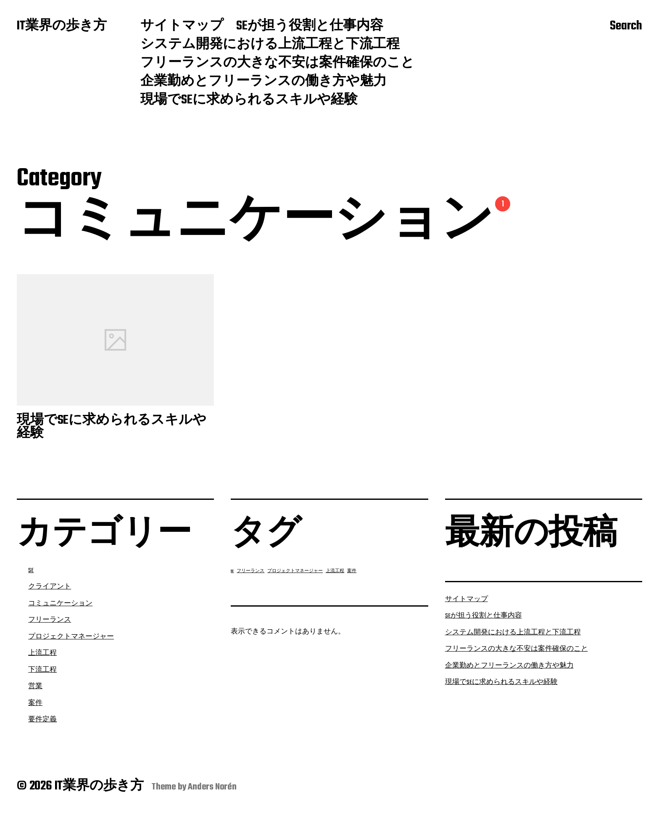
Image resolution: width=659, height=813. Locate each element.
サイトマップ (182, 26)
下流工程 (42, 670)
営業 (35, 686)
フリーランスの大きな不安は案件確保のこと (277, 63)
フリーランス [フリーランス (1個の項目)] (250, 571)
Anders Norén (212, 787)
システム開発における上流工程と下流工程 (270, 45)
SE (31, 570)
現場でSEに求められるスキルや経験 (249, 100)
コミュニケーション (60, 604)
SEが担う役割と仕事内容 (309, 26)
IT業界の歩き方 (62, 26)
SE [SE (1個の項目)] (232, 571)
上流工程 (42, 653)
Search (626, 26)
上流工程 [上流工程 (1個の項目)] (335, 571)
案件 (35, 703)
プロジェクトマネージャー (71, 637)
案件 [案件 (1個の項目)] (351, 571)
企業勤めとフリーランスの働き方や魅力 (263, 82)
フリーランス (49, 620)
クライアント (49, 587)
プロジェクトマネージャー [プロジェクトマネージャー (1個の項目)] (295, 571)
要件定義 (42, 720)
